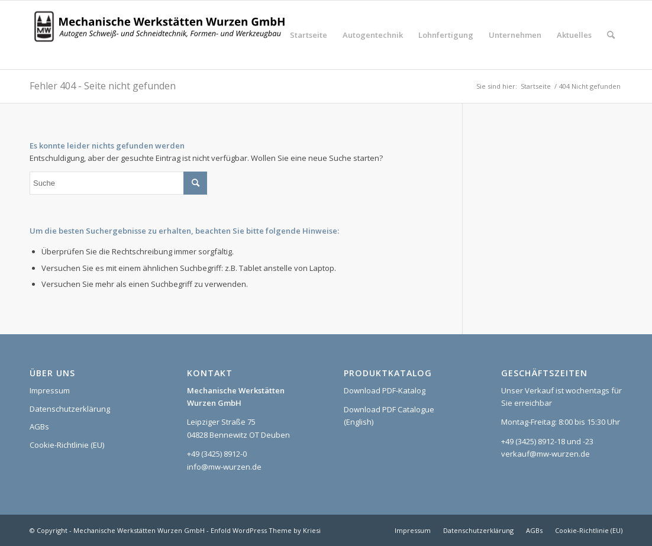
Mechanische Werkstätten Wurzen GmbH (139, 530)
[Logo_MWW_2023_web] (163, 35)
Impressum (50, 390)
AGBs (39, 426)
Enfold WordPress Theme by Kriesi (266, 530)
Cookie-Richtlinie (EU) (67, 445)
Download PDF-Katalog (384, 390)
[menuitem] (308, 35)
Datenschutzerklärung (70, 408)
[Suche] (610, 35)
